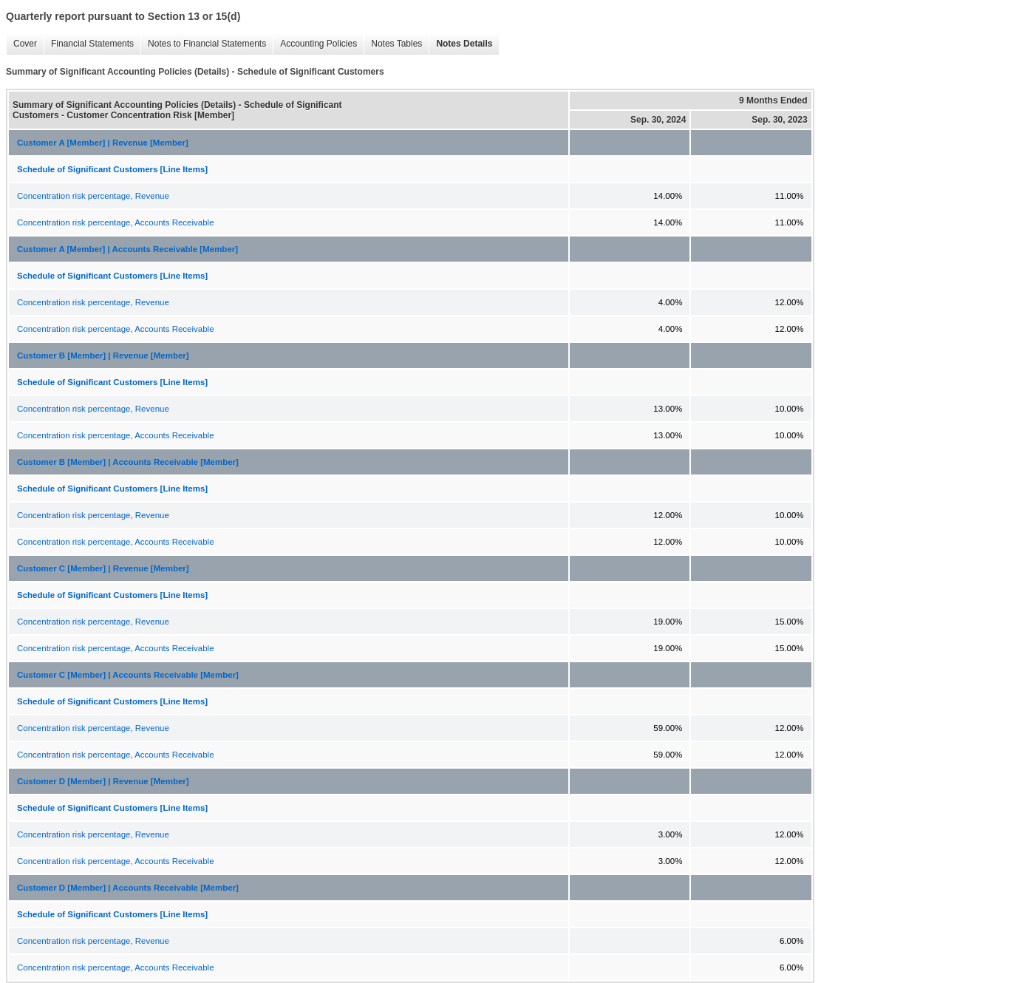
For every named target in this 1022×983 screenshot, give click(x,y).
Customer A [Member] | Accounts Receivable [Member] (127, 249)
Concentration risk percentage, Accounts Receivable (115, 222)
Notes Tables (393, 44)
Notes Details (460, 44)
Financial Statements (89, 44)
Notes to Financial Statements (203, 44)
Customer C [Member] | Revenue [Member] (103, 568)
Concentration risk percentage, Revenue (93, 195)
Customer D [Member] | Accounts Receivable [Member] (128, 887)
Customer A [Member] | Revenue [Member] (102, 142)
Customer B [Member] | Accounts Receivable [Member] (128, 462)
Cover (21, 44)
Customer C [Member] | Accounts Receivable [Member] (128, 674)
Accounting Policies (315, 44)
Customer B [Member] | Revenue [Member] (103, 355)
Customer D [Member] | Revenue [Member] (103, 781)
